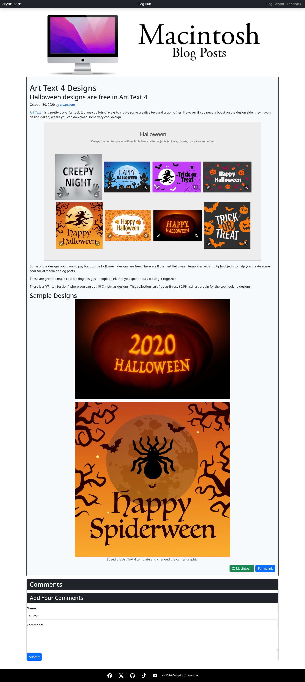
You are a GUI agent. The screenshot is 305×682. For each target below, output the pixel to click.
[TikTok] (143, 675)
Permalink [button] (265, 568)
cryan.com (11, 3)
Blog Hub (144, 4)
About (279, 4)
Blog (269, 4)
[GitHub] (132, 675)
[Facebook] (109, 675)
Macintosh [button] (241, 568)
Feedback (294, 4)
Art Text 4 (37, 112)
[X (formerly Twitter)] (121, 675)
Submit (34, 657)
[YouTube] (155, 675)
